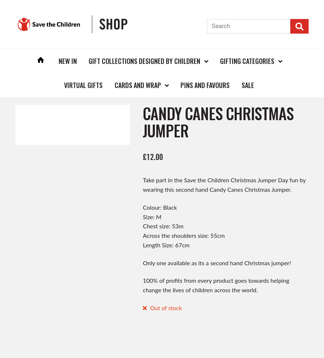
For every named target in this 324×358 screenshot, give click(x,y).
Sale (248, 85)
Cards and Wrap (138, 85)
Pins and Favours (205, 85)
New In (68, 61)
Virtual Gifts (83, 85)
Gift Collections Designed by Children (144, 61)
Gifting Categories (247, 61)
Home (40, 61)
